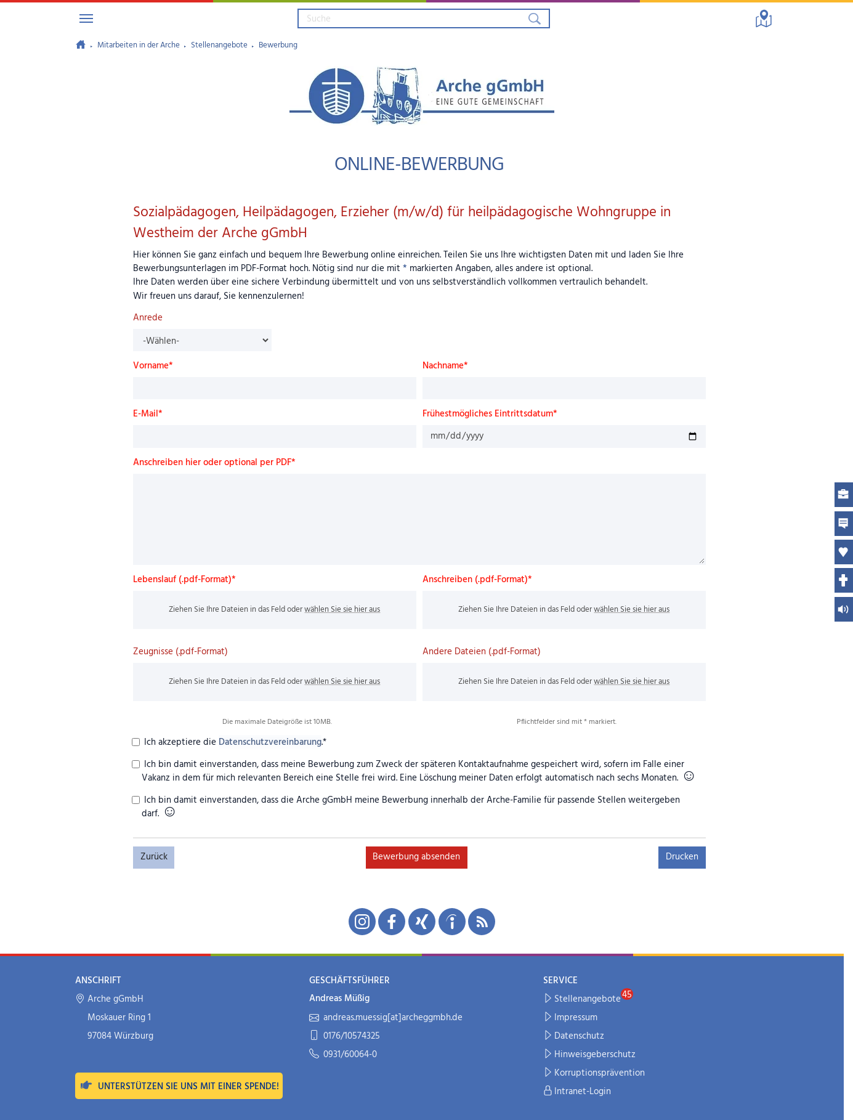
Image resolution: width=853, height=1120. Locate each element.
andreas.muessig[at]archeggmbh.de (386, 1018)
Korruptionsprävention (594, 1073)
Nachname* (445, 366)
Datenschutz (574, 1036)
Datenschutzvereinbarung (270, 742)
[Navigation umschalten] (86, 18)
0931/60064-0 (343, 1055)
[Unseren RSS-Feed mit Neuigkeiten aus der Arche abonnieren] (481, 921)
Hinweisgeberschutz (589, 1055)
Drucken (682, 857)
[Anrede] (202, 340)
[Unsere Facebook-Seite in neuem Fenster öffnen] (391, 921)
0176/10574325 (344, 1036)
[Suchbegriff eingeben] (412, 18)
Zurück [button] (154, 857)
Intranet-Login (577, 1092)
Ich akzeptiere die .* (234, 742)
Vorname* (153, 366)
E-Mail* (148, 414)
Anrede (148, 318)
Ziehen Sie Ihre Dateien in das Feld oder (274, 609)
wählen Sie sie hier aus (342, 609)
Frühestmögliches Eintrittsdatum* (489, 414)
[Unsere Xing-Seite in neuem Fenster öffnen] (421, 921)
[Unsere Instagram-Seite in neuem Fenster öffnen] (362, 921)
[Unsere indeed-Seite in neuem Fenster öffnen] (452, 921)
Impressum (570, 1018)
